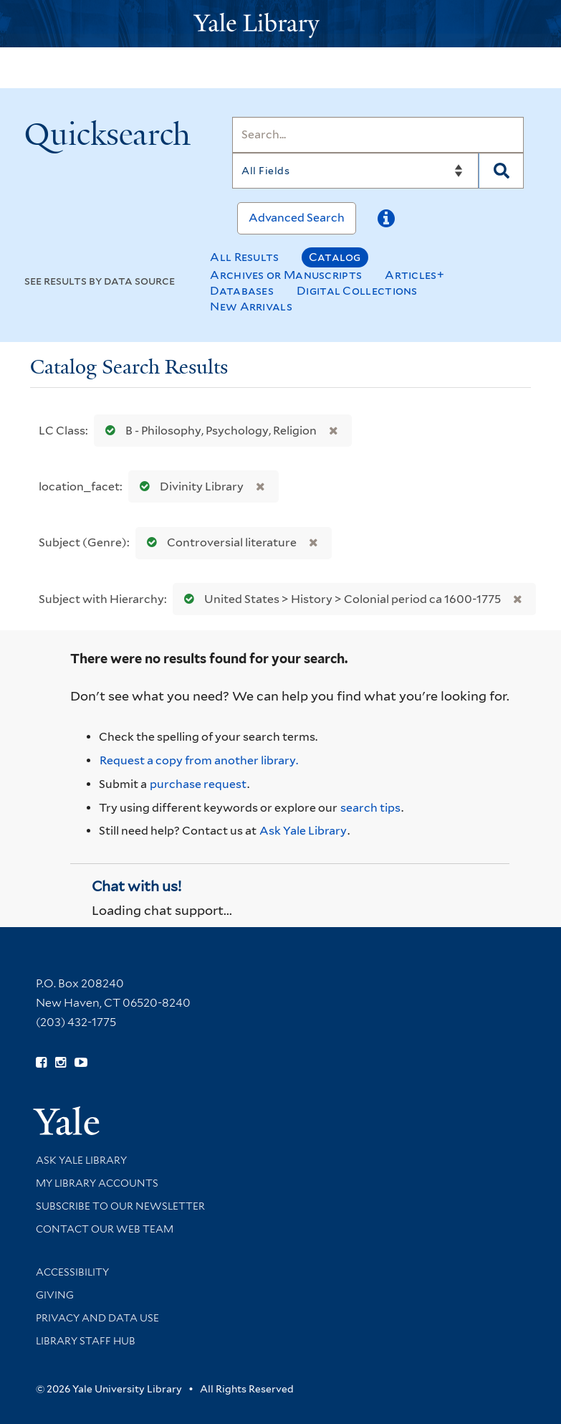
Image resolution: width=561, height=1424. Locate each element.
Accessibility (72, 1272)
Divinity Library (188, 486)
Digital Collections (357, 291)
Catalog (335, 257)
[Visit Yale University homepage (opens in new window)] (66, 1116)
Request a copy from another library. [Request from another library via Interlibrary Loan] (199, 760)
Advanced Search (297, 217)
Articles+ (414, 275)
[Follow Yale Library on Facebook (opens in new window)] (41, 1062)
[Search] (378, 135)
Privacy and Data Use (97, 1318)
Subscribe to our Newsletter (120, 1206)
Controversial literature (218, 542)
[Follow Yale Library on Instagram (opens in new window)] (60, 1062)
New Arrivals (251, 306)
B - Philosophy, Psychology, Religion (208, 430)
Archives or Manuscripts (286, 275)
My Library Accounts (97, 1183)
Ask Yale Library (303, 830)
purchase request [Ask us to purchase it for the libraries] (198, 784)
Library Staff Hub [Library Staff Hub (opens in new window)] (85, 1341)
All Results (244, 257)
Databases (242, 291)
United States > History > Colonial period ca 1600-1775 (339, 599)
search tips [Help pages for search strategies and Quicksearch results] (370, 808)
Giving (55, 1295)
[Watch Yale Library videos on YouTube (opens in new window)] (81, 1062)
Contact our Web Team (104, 1229)
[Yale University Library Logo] (281, 24)
